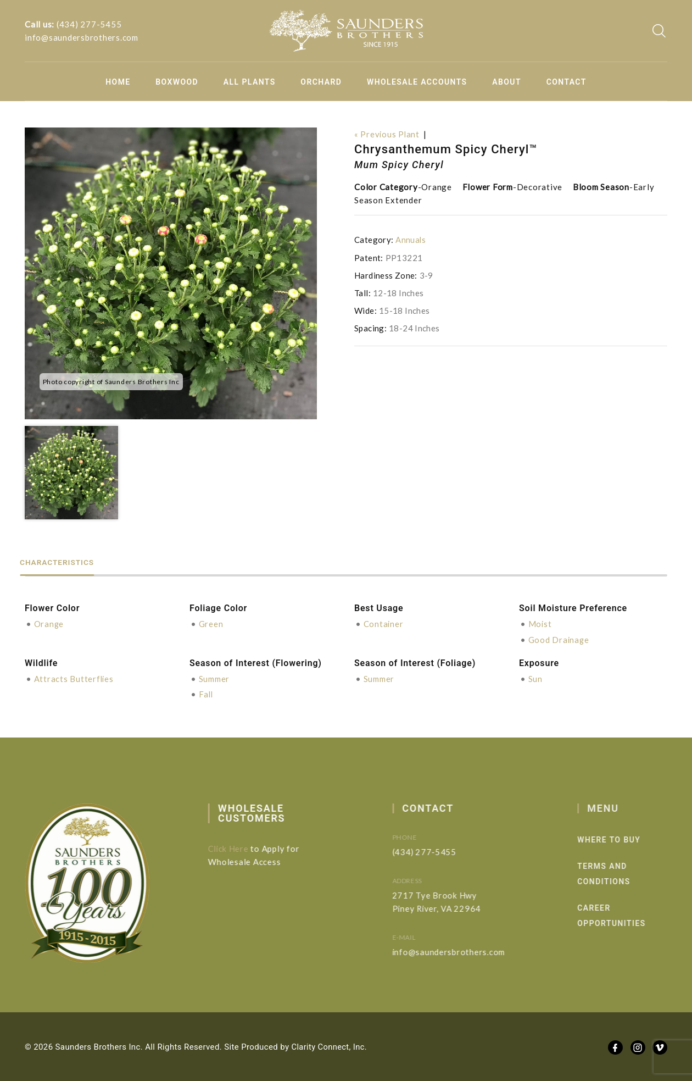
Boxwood (176, 81)
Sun (535, 678)
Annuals (410, 240)
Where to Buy (623, 838)
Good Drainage (559, 639)
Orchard (321, 81)
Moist (540, 624)
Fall (206, 694)
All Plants (250, 81)
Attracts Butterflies (74, 678)
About (506, 81)
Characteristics (63, 562)
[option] (171, 273)
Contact (566, 81)
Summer (214, 678)
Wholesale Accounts (417, 81)
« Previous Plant (387, 134)
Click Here (234, 847)
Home (117, 81)
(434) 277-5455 (89, 24)
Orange (49, 624)
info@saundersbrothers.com (81, 37)
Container (384, 624)
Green (211, 624)
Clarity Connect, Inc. (330, 1046)
